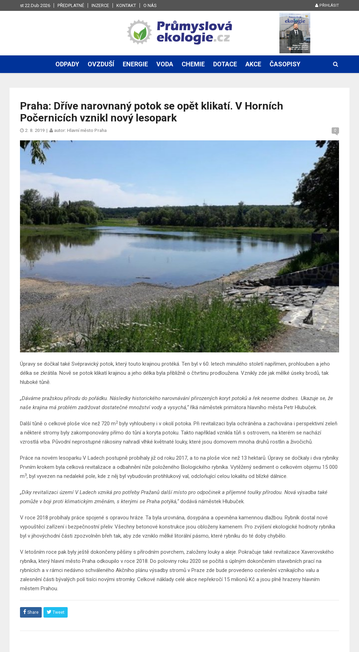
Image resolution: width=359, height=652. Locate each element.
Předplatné (70, 5)
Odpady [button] (67, 64)
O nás (150, 5)
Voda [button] (164, 64)
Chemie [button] (193, 64)
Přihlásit (327, 5)
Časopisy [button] (285, 64)
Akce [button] (253, 64)
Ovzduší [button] (101, 64)
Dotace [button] (225, 64)
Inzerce (100, 5)
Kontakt (126, 5)
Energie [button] (135, 64)
